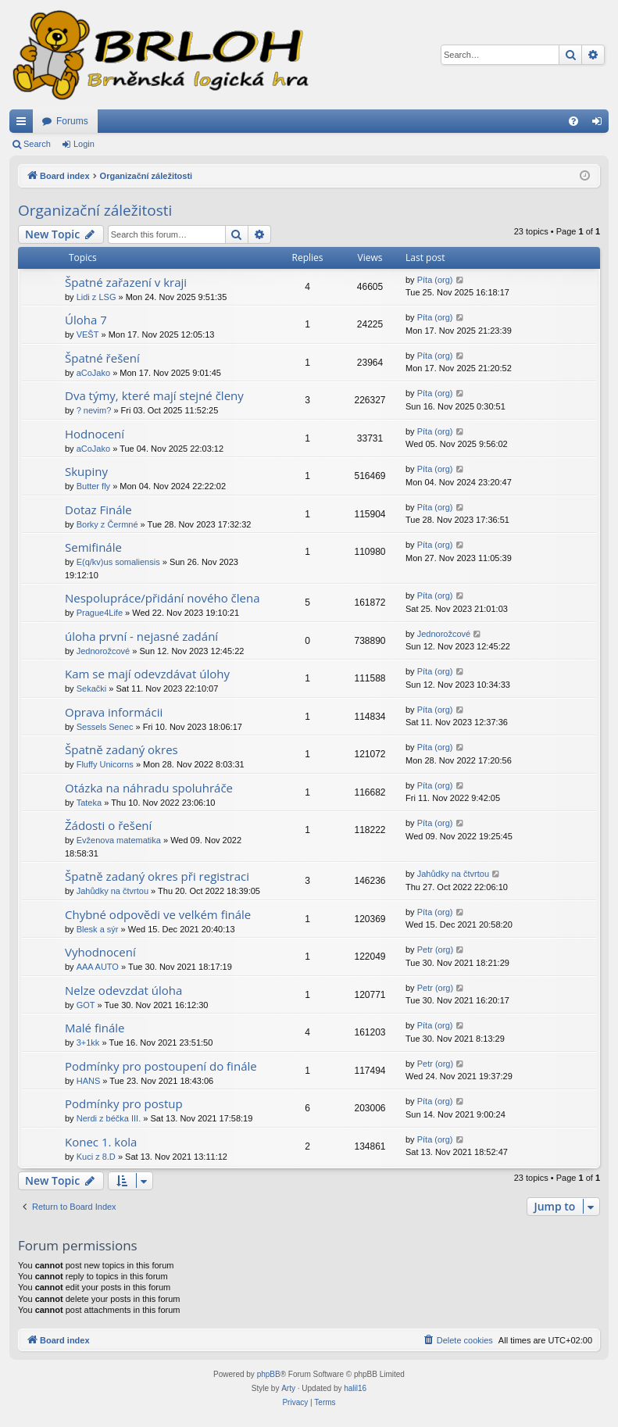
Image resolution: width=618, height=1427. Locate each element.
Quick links (24, 124)
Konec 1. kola (101, 1142)
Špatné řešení (102, 358)
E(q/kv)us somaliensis (118, 562)
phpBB (268, 1374)
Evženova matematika (119, 840)
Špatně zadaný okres (121, 749)
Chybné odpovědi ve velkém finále (158, 914)
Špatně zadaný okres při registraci (157, 876)
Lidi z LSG (96, 297)
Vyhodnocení (100, 952)
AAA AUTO (98, 966)
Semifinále (93, 547)
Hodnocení (94, 434)
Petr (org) (435, 949)
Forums (72, 121)
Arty (288, 1388)
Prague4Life (100, 612)
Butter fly (93, 486)
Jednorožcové (103, 651)
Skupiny (86, 471)
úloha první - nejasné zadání (141, 636)
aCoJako (93, 372)
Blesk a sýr (98, 929)
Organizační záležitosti (95, 210)
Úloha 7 (86, 319)
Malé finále (95, 1027)
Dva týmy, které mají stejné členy (154, 395)
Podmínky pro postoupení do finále (161, 1066)
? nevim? (94, 410)
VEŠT (88, 334)
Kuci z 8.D (96, 1156)
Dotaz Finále (98, 509)
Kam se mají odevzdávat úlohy (147, 673)
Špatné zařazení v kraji (126, 282)
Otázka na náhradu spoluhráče (149, 788)
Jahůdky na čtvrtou (112, 891)
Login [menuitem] (600, 124)
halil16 (355, 1388)
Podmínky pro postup (124, 1103)
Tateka (89, 802)
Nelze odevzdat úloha (123, 990)
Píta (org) (435, 279)
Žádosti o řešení (108, 825)
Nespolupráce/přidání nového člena (162, 598)
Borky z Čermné (107, 524)
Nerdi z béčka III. (109, 1118)
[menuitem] (573, 121)
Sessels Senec (105, 726)
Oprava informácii (114, 712)
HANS (89, 1080)
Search (37, 143)
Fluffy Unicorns (105, 764)
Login (84, 143)
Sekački (92, 688)
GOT (86, 1005)
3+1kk (88, 1042)
